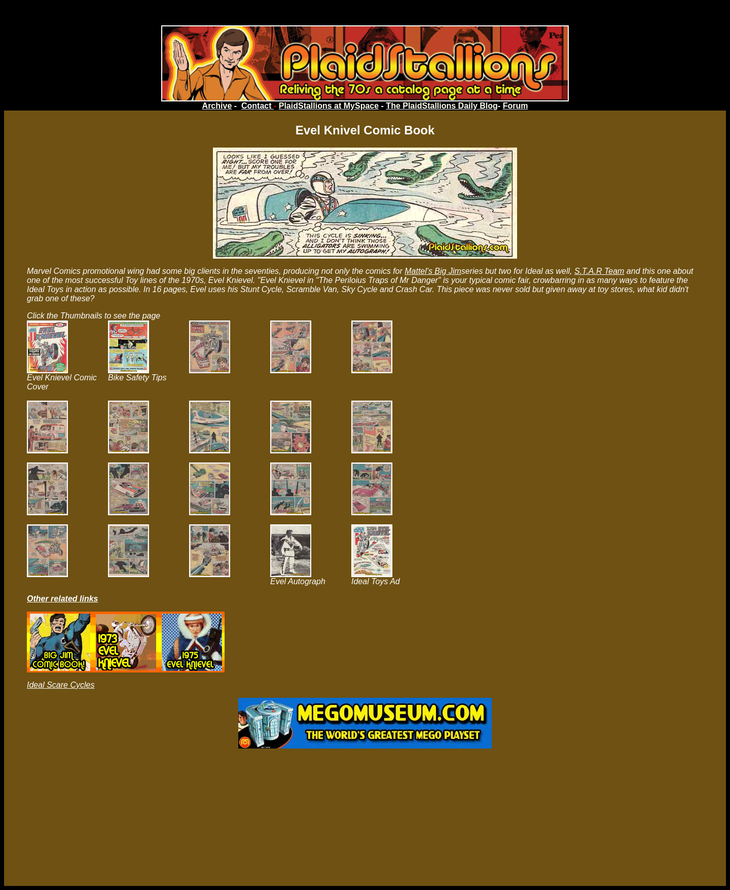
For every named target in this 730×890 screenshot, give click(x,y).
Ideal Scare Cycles (60, 685)
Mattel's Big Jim (433, 271)
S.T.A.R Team (599, 271)
